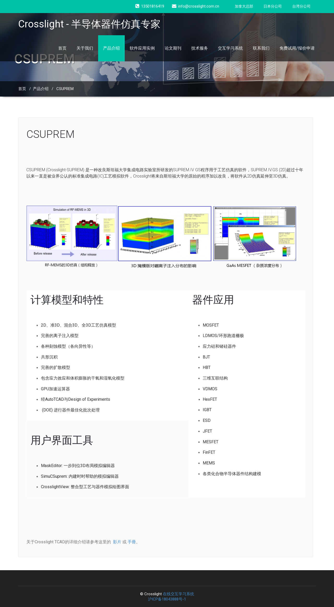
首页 (62, 48)
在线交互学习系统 (178, 594)
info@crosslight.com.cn (195, 6)
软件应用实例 (142, 48)
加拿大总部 (244, 6)
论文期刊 (173, 48)
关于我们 (84, 48)
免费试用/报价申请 (297, 48)
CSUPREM (65, 88)
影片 (117, 541)
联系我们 (261, 48)
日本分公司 (273, 6)
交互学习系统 (230, 48)
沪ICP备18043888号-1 (167, 599)
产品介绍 (111, 48)
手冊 (132, 541)
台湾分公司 (301, 6)
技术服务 (199, 48)
